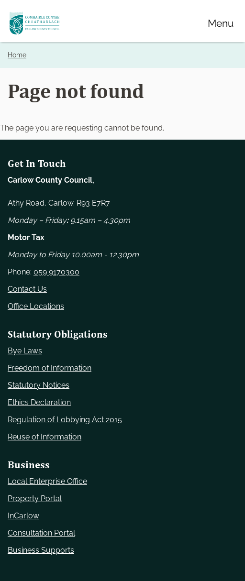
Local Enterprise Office (47, 481)
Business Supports (41, 550)
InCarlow (23, 515)
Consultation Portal (41, 532)
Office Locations (36, 306)
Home (17, 55)
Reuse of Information (44, 436)
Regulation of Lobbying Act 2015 (65, 419)
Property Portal (35, 498)
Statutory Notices (38, 385)
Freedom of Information (49, 368)
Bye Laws (25, 350)
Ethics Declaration (39, 402)
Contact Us (27, 289)
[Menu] (220, 22)
